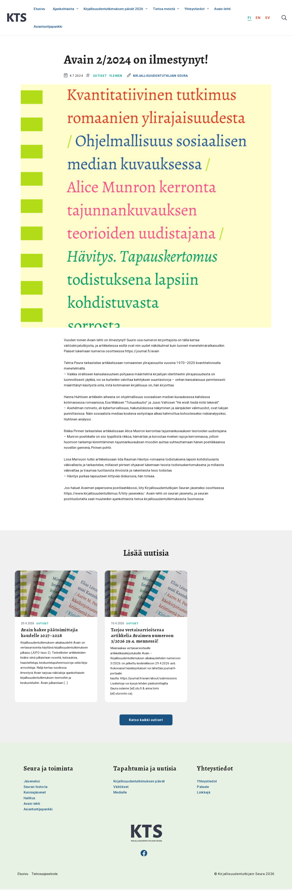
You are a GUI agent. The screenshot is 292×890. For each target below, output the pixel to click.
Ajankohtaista (63, 9)
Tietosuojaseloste (46, 875)
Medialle (120, 793)
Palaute (203, 787)
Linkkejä (203, 793)
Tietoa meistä (164, 9)
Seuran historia (36, 787)
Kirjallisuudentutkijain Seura (162, 76)
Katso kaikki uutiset (146, 721)
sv (267, 18)
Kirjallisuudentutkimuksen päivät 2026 (113, 9)
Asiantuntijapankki (48, 26)
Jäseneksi (32, 782)
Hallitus (30, 799)
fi (249, 18)
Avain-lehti (222, 9)
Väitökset (121, 787)
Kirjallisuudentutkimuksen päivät (139, 782)
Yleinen (116, 76)
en (258, 18)
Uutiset (100, 76)
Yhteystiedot (194, 9)
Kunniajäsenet (35, 793)
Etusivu (39, 9)
